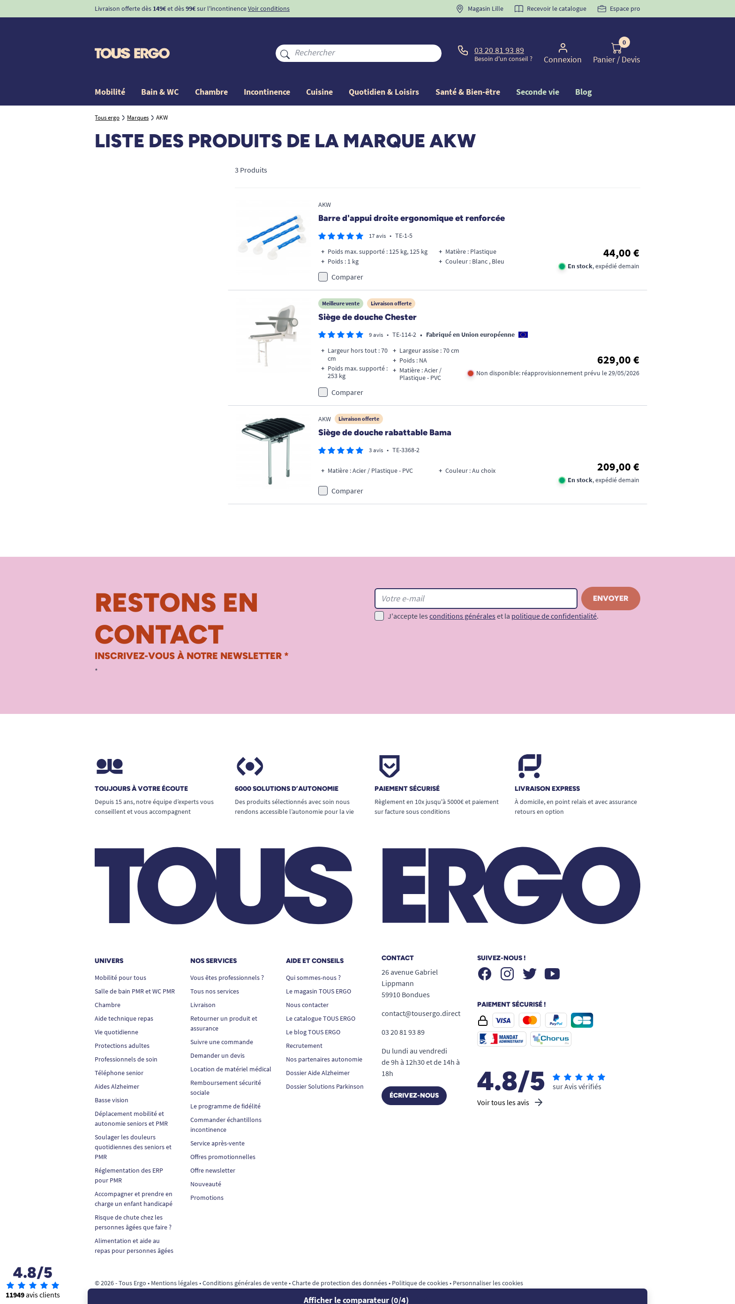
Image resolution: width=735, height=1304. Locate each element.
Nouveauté (205, 1162)
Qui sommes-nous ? (313, 956)
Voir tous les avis (510, 1080)
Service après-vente (217, 1121)
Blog (583, 70)
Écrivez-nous (414, 1074)
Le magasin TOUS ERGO (318, 969)
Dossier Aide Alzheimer (318, 1051)
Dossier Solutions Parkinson (325, 1065)
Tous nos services (214, 969)
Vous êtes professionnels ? (227, 956)
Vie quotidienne (116, 1010)
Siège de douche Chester (367, 296)
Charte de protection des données (339, 1261)
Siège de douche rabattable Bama (384, 411)
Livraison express (547, 767)
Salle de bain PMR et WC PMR (135, 969)
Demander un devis (217, 1034)
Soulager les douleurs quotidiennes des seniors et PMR (133, 1125)
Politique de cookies (420, 1261)
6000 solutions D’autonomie (286, 767)
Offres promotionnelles (222, 1135)
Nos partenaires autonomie (324, 1037)
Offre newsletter (212, 1149)
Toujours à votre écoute (141, 767)
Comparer (347, 255)
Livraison (203, 983)
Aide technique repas (124, 997)
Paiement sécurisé (407, 767)
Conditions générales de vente (244, 1261)
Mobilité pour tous (120, 956)
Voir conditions (269, 8)
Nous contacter (307, 983)
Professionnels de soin (126, 1037)
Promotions (207, 1176)
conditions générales (462, 594)
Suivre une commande (221, 1020)
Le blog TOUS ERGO (313, 1010)
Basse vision (111, 1078)
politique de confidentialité (554, 594)
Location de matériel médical (230, 1047)
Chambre (107, 983)
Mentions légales (174, 1261)
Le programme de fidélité (225, 1084)
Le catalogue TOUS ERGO (320, 997)
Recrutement (304, 1024)
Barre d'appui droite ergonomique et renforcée (411, 197)
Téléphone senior (119, 1051)
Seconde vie (537, 70)
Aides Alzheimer (117, 1065)
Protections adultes (122, 1024)
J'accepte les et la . (493, 594)
